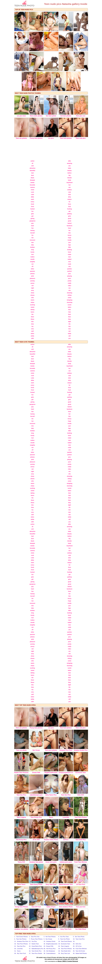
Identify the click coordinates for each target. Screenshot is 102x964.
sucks (69, 304)
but (70, 185)
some (69, 297)
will (70, 336)
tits (70, 324)
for (69, 201)
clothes (69, 189)
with (32, 338)
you (69, 338)
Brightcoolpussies (51, 944)
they (69, 319)
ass (69, 165)
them (32, 316)
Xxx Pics (34, 941)
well (32, 331)
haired (69, 223)
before (69, 173)
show (32, 292)
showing (69, 292)
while (69, 333)
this (32, 321)
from (69, 204)
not (32, 264)
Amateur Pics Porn (22, 941)
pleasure (32, 278)
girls (69, 216)
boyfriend (69, 182)
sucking (32, 304)
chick (32, 189)
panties (69, 269)
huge (69, 237)
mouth (32, 259)
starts (32, 300)
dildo (32, 197)
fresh (32, 204)
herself (32, 233)
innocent (32, 240)
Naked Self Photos (81, 953)
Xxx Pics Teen (64, 936)
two (69, 326)
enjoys (69, 199)
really (69, 283)
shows (33, 295)
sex (69, 288)
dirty (69, 197)
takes (69, 307)
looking (69, 249)
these (32, 319)
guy (32, 223)
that (69, 312)
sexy (32, 290)
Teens (19, 951)
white (32, 336)
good (69, 218)
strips (32, 302)
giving (32, 218)
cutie (32, 194)
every (32, 201)
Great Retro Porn (37, 946)
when (32, 333)
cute (69, 192)
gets (32, 213)
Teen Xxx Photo (65, 939)
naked (69, 259)
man (69, 257)
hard (32, 225)
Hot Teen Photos (51, 936)
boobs (32, 182)
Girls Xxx (78, 944)
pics (69, 273)
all (32, 163)
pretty (69, 280)
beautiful (32, 170)
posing (32, 280)
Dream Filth (49, 946)
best (32, 175)
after (69, 161)
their (69, 314)
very (32, 328)
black (32, 177)
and (32, 165)
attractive (32, 168)
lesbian (32, 247)
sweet (32, 307)
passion (32, 271)
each (32, 199)
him (69, 233)
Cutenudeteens (51, 953)
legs (69, 245)
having (32, 230)
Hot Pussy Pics (51, 948)
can (69, 187)
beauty (69, 170)
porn (69, 278)
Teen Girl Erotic (80, 951)
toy (32, 326)
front (32, 206)
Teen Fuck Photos (66, 941)
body (69, 180)
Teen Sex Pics (21, 946)
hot (32, 237)
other (32, 269)
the (32, 314)
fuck (69, 206)
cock (32, 192)
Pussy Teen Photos (37, 939)
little (69, 247)
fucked (32, 209)
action (32, 161)
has (32, 228)
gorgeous (32, 221)
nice (69, 261)
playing (69, 276)
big (70, 175)
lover (69, 252)
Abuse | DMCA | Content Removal (68, 961)
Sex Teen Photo (79, 936)
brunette (32, 185)
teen (69, 309)
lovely (32, 252)
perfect (69, 271)
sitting (69, 295)
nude (69, 264)
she (69, 290)
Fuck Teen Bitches (81, 948)
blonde (69, 177)
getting (69, 213)
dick (69, 194)
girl (32, 216)
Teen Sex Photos (21, 939)
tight (69, 321)
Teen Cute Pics (80, 939)
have (69, 228)
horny (69, 235)
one (69, 266)
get (70, 211)
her (70, 230)
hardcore (69, 225)
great (69, 221)
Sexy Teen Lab (65, 953)
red (32, 285)
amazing (69, 163)
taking (32, 309)
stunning (69, 302)
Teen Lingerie (65, 946)
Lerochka (20, 948)
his (32, 235)
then (69, 316)
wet (69, 331)
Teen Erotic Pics (36, 951)
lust (32, 254)
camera (32, 187)
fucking (69, 209)
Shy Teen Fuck (21, 953)
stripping (69, 300)
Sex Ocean (49, 939)
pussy (32, 283)
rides (69, 285)
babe (69, 168)
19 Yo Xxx (79, 946)
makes (33, 257)
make (69, 254)
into (32, 242)
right (32, 288)
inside (69, 240)
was (69, 328)
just (69, 242)
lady (32, 245)
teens (32, 312)
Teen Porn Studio (37, 953)
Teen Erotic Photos (22, 936)
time (32, 324)
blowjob (32, 180)
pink (32, 276)
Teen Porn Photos (22, 944)
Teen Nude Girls (66, 951)
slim (32, 297)
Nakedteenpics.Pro (37, 948)
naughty (32, 261)
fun (32, 211)
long (32, 249)
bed (32, 173)
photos (32, 273)
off (32, 266)
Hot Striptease (50, 951)
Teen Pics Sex (35, 936)
